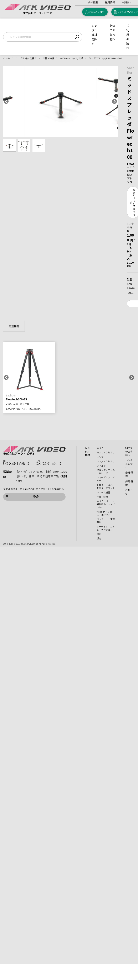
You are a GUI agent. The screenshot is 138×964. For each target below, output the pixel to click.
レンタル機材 (87, 451)
